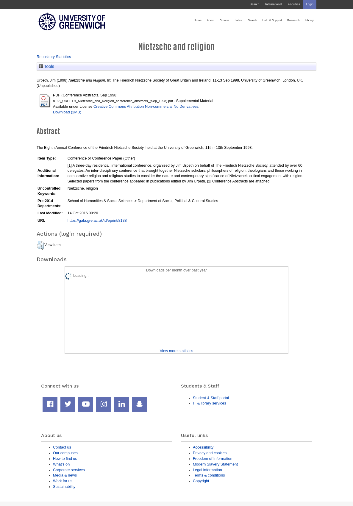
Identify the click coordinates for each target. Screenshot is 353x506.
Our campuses (65, 453)
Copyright (201, 481)
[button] (40, 245)
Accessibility (203, 447)
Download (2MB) (67, 112)
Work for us (62, 481)
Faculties (294, 4)
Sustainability (64, 486)
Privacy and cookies (210, 453)
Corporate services (69, 470)
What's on (61, 464)
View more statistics (176, 351)
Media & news (65, 475)
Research (293, 20)
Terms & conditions (209, 475)
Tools (46, 66)
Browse (224, 20)
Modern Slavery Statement (215, 464)
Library (309, 20)
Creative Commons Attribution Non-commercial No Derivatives (145, 106)
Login (309, 4)
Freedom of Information (212, 458)
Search (254, 4)
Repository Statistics (54, 56)
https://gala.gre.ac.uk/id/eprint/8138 (97, 220)
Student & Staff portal (211, 398)
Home (198, 20)
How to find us (65, 458)
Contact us (62, 447)
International (273, 4)
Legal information (207, 470)
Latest (238, 20)
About (210, 20)
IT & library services (209, 403)
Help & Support (272, 20)
